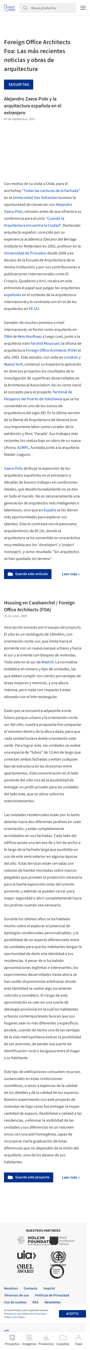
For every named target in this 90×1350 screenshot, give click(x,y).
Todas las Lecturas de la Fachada (51, 190)
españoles (12, 295)
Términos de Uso (12, 1314)
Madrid (48, 662)
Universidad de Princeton (25, 253)
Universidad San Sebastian (35, 197)
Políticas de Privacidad (33, 1314)
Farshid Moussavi (45, 343)
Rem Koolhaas (30, 336)
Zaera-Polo (13, 468)
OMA (8, 336)
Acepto (72, 1313)
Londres (71, 357)
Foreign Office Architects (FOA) (51, 350)
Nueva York (13, 364)
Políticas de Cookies (14, 1317)
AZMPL (23, 447)
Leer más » (71, 574)
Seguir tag (18, 84)
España (50, 510)
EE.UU (34, 308)
